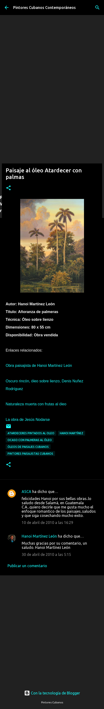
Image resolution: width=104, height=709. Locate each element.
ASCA (26, 491)
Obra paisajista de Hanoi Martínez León (39, 366)
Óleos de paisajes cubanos (28, 446)
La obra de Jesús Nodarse (28, 420)
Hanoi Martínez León (39, 536)
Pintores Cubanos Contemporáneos (44, 7)
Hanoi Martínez (71, 433)
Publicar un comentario (27, 566)
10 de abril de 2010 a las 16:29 (47, 522)
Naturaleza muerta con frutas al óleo (36, 404)
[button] (8, 188)
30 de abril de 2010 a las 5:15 (46, 554)
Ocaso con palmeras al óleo (30, 440)
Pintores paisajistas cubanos (30, 453)
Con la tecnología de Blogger (52, 693)
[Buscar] (97, 7)
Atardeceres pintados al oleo (31, 433)
